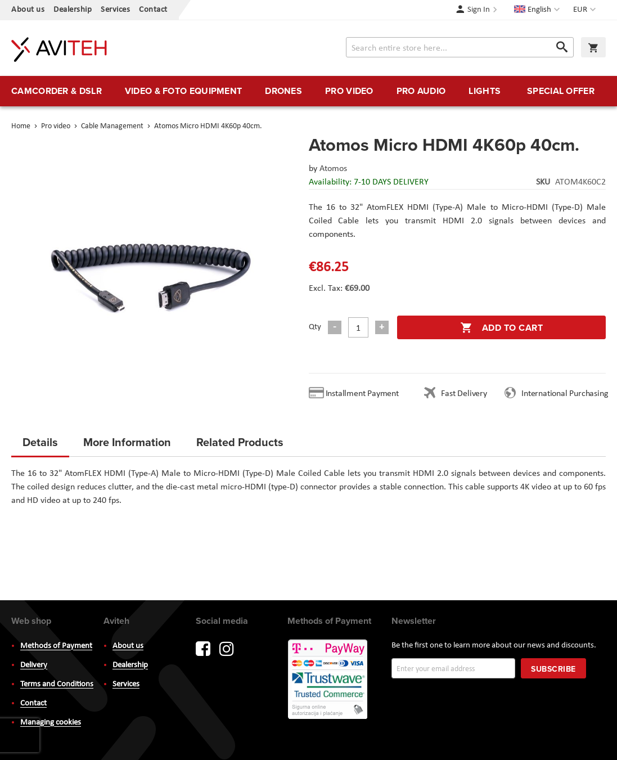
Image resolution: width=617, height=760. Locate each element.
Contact (153, 10)
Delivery (33, 665)
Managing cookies (50, 722)
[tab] (40, 445)
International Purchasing (567, 393)
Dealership (72, 10)
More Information (127, 442)
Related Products (239, 442)
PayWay (328, 680)
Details (40, 442)
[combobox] (460, 47)
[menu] (308, 91)
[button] (585, 10)
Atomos (333, 168)
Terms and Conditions (56, 684)
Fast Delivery (464, 393)
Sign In (479, 10)
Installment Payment (364, 393)
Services (115, 10)
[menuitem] (56, 91)
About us (27, 10)
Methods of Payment (56, 646)
